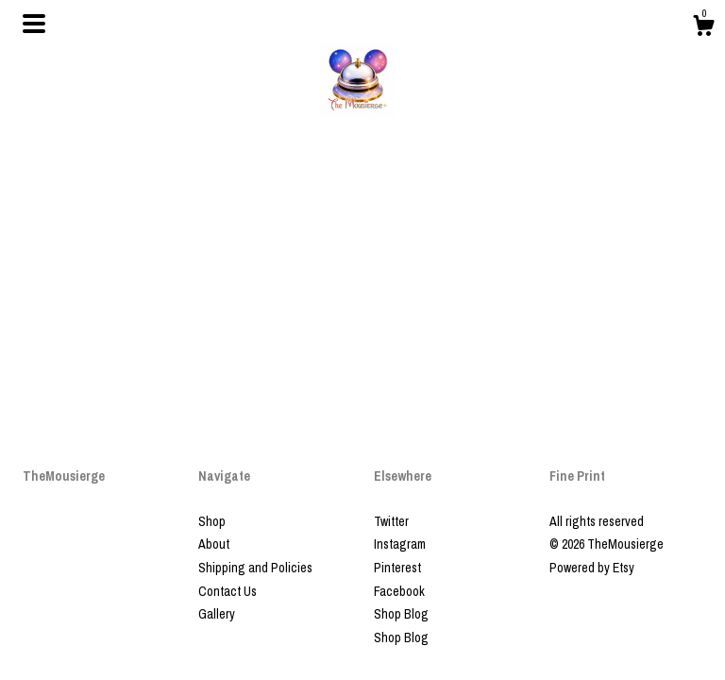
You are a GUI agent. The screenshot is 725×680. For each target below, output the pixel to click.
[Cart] (703, 28)
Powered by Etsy (591, 567)
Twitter (391, 521)
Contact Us (227, 591)
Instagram (400, 544)
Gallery (216, 613)
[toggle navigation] (34, 23)
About (213, 544)
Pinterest (397, 567)
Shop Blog (401, 613)
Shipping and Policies (255, 567)
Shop (212, 521)
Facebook (399, 591)
